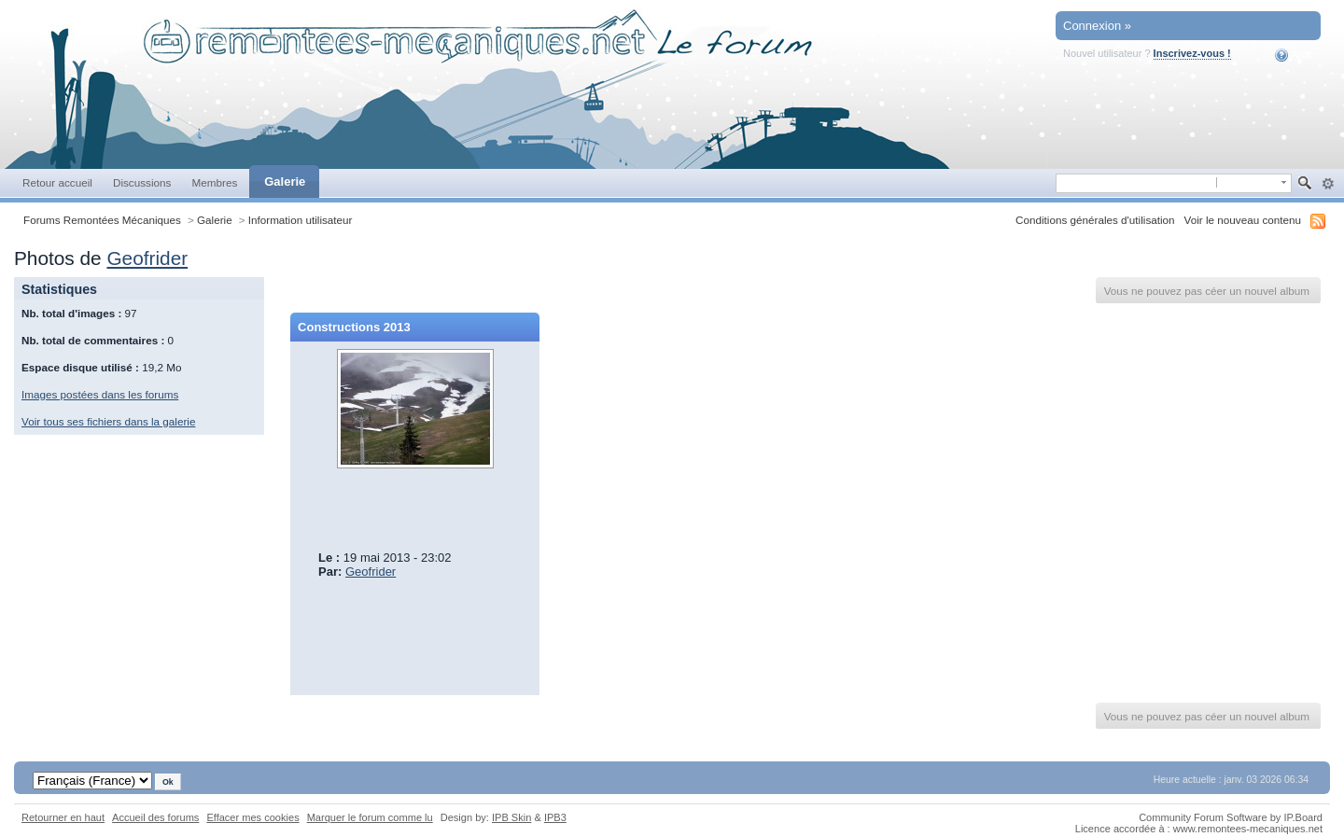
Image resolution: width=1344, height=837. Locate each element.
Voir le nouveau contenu (1242, 220)
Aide (1294, 55)
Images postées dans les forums (99, 394)
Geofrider (147, 258)
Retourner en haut (63, 817)
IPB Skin (511, 817)
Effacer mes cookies (252, 817)
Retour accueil (57, 182)
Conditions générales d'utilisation (1095, 220)
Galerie (284, 181)
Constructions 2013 (354, 327)
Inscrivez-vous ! (1192, 53)
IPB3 (555, 817)
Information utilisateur (300, 220)
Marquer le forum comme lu (370, 817)
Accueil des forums (155, 817)
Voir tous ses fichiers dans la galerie (108, 421)
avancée (1327, 183)
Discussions (142, 182)
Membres (214, 182)
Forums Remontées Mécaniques (102, 220)
